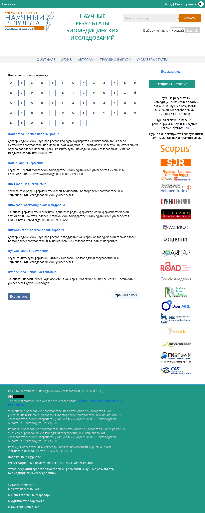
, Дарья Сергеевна (26, 167)
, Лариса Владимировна (33, 138)
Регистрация (185, 4)
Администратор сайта (27, 501)
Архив (66, 59)
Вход (168, 4)
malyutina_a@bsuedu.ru (23, 451)
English (192, 30)
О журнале (46, 59)
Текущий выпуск (115, 59)
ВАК (186, 128)
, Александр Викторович (36, 234)
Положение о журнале (24, 457)
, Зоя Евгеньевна (27, 188)
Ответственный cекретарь (30, 495)
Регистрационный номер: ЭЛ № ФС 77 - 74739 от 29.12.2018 (50, 463)
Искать (190, 18)
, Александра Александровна (36, 209)
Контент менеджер (25, 507)
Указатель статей (152, 59)
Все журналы (171, 71)
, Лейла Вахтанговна (32, 276)
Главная (8, 4)
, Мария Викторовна (28, 255)
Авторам (86, 59)
